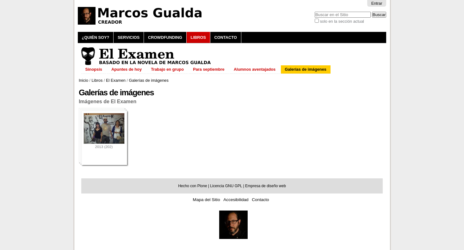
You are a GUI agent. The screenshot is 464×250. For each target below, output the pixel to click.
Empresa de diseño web (265, 186)
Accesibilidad (235, 199)
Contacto (225, 37)
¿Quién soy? (95, 37)
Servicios (128, 37)
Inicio (83, 80)
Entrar (376, 3)
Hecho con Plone (192, 186)
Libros (198, 37)
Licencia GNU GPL (226, 186)
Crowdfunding (165, 37)
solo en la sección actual (342, 21)
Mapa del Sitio (206, 199)
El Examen (116, 80)
